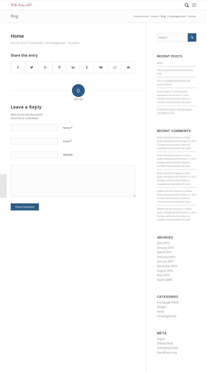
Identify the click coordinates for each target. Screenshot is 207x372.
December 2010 (167, 266)
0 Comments (35, 42)
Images (162, 307)
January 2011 (165, 261)
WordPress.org (167, 352)
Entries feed (165, 343)
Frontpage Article (168, 302)
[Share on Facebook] (18, 67)
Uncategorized (177, 16)
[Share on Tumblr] (87, 67)
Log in (161, 339)
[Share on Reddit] (115, 67)
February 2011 (166, 257)
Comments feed (167, 348)
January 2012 (165, 248)
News (160, 311)
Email (67, 141)
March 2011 (164, 252)
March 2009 (164, 280)
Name (67, 128)
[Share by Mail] (128, 67)
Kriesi (160, 137)
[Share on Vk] (101, 67)
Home (154, 16)
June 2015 (163, 243)
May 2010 (163, 275)
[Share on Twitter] (32, 67)
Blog (14, 16)
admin (75, 42)
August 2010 (165, 270)
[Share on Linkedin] (73, 67)
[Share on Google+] (45, 67)
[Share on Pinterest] (59, 67)
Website (68, 154)
